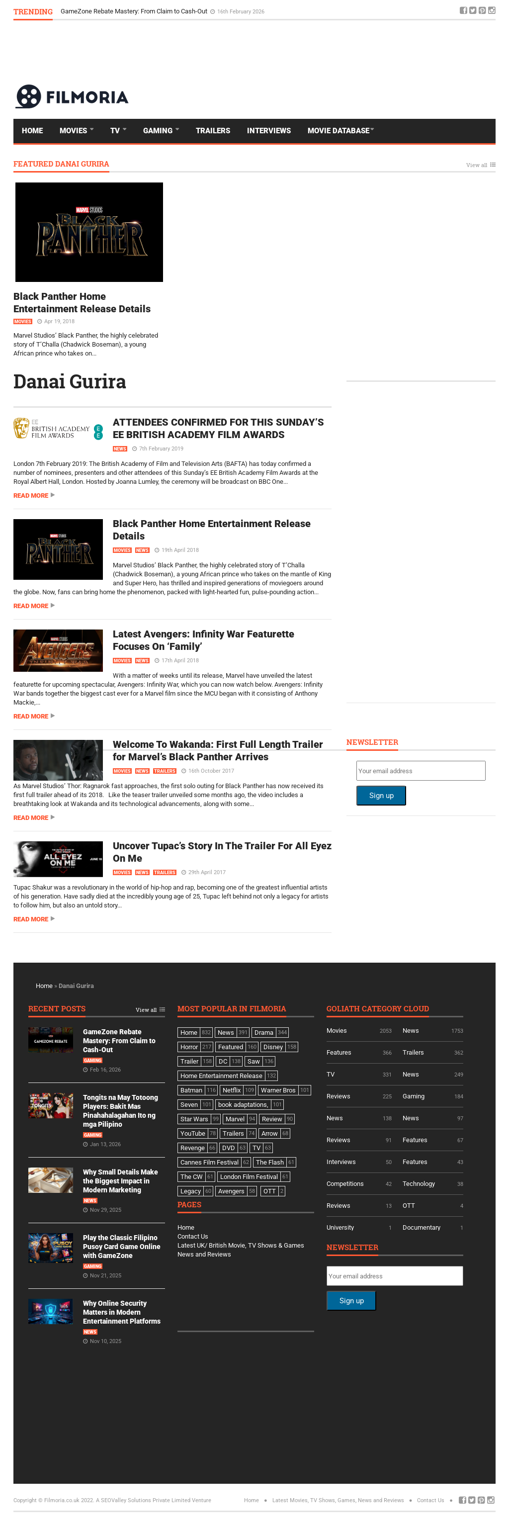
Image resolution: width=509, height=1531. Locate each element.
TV (116, 130)
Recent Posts (56, 1009)
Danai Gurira (69, 380)
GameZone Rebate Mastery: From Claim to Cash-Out (135, 11)
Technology (419, 1183)
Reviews (338, 1096)
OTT (409, 1205)
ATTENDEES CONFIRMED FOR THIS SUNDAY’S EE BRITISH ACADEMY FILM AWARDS (218, 428)
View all (476, 165)
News (120, 449)
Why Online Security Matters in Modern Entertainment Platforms (122, 1312)
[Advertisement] (315, 51)
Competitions (345, 1183)
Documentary (421, 1227)
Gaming (158, 130)
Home (32, 130)
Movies (74, 130)
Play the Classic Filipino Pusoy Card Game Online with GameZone (122, 1247)
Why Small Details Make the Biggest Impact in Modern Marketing (120, 1181)
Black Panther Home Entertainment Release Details (82, 302)
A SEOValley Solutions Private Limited (143, 1500)
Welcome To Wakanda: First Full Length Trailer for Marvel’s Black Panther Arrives (218, 750)
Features (339, 1052)
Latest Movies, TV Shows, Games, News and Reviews (338, 1500)
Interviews (269, 130)
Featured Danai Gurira (61, 164)
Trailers (213, 130)
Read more (30, 495)
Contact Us (192, 1236)
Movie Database (338, 130)
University (340, 1227)
